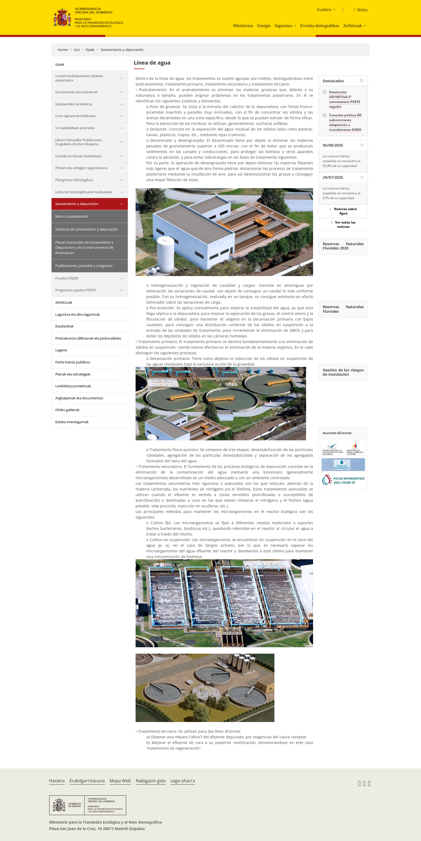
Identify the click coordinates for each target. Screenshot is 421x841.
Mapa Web (120, 781)
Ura (76, 49)
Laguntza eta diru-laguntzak (77, 314)
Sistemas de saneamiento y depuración (86, 229)
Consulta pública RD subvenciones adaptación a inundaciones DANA (345, 122)
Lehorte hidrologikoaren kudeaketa (83, 191)
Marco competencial (71, 216)
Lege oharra (182, 781)
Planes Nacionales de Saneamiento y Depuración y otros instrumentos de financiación (84, 247)
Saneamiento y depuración (122, 49)
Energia (263, 25)
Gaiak (90, 49)
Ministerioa (243, 25)
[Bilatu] (359, 10)
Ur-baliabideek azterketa (75, 127)
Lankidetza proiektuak (73, 386)
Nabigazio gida (151, 781)
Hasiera (57, 781)
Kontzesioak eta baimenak (76, 92)
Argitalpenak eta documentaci (79, 398)
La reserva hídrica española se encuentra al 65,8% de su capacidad (341, 161)
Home (63, 49)
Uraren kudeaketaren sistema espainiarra (79, 78)
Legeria (61, 350)
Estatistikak (64, 326)
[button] (295, 25)
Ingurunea (283, 25)
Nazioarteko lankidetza (73, 104)
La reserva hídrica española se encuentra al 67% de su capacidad (341, 193)
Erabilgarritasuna (87, 781)
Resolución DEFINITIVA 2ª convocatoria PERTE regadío (344, 99)
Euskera (324, 9)
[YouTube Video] (343, 275)
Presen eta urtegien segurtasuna (81, 167)
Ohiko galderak (67, 409)
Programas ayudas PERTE (75, 290)
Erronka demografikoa (319, 25)
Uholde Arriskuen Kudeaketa (78, 156)
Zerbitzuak (352, 25)
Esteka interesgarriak (72, 421)
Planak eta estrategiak (72, 374)
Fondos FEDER (66, 278)
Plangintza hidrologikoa (74, 179)
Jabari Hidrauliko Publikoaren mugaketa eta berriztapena (78, 142)
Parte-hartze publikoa (72, 362)
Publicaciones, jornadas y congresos (83, 265)
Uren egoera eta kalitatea (75, 115)
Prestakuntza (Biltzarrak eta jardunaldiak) (88, 338)
